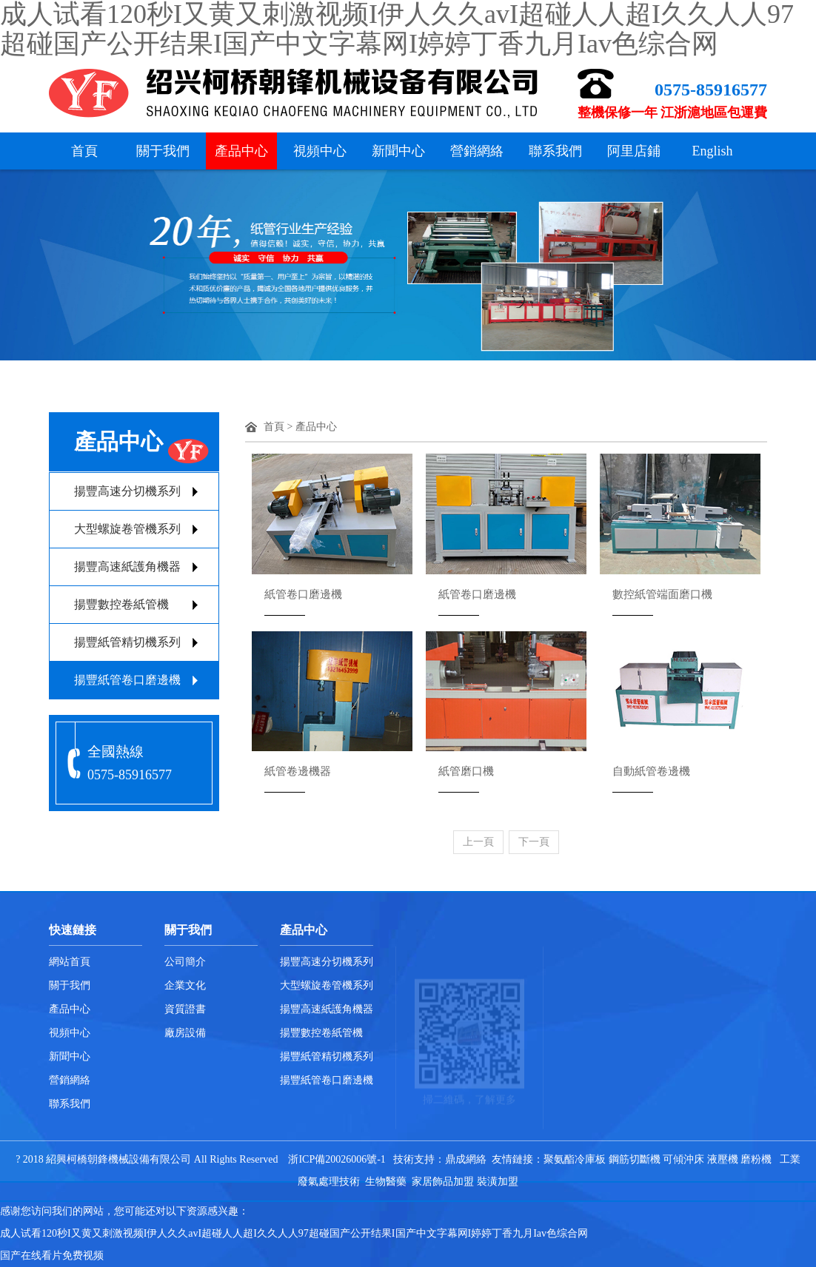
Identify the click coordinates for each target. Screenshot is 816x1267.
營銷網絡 (477, 151)
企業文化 (185, 985)
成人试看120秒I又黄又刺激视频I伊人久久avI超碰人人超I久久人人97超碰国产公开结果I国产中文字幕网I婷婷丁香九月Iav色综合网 (294, 1233)
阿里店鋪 (634, 151)
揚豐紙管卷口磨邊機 (127, 679)
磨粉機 (756, 1159)
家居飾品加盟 (443, 1181)
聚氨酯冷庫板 (575, 1159)
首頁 (84, 151)
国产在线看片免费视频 (52, 1255)
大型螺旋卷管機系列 (127, 528)
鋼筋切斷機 (635, 1159)
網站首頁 (69, 961)
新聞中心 (398, 151)
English (712, 151)
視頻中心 (320, 151)
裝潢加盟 (497, 1181)
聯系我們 (555, 151)
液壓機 (722, 1159)
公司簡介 (185, 961)
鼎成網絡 (465, 1159)
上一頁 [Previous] (478, 841)
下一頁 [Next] (533, 841)
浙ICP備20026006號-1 (336, 1159)
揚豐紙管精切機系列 (127, 642)
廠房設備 (185, 1032)
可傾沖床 (683, 1159)
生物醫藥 (386, 1181)
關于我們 (163, 151)
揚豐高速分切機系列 (127, 491)
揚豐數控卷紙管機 (121, 604)
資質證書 (185, 1009)
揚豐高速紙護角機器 (127, 566)
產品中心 (241, 151)
